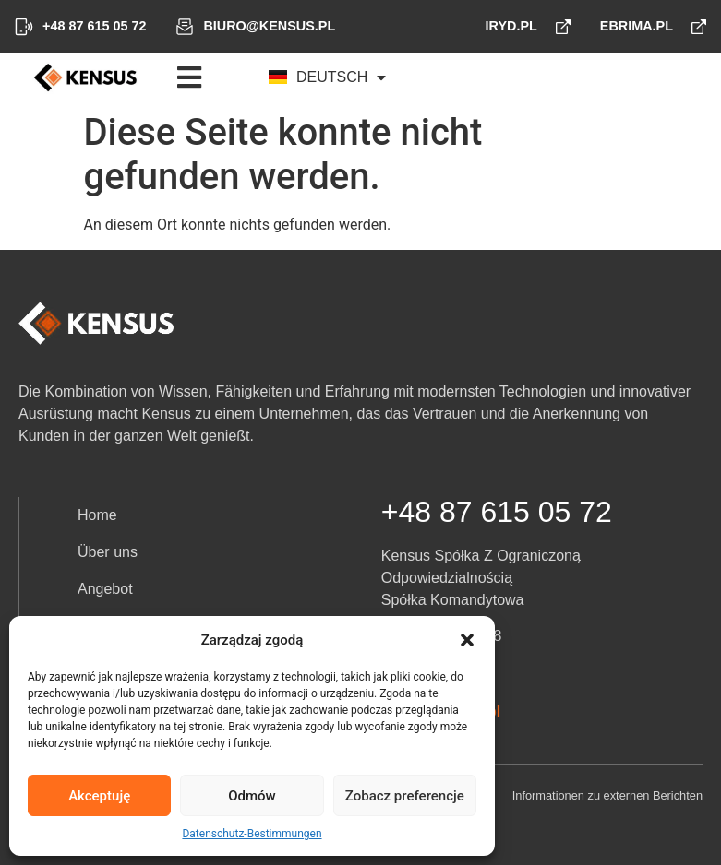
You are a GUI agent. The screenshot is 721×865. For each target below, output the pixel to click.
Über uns (108, 552)
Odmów (252, 796)
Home (97, 515)
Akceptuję (99, 796)
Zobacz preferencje (404, 796)
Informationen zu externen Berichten (607, 795)
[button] (467, 640)
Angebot (105, 589)
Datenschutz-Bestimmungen (251, 833)
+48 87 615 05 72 (496, 511)
